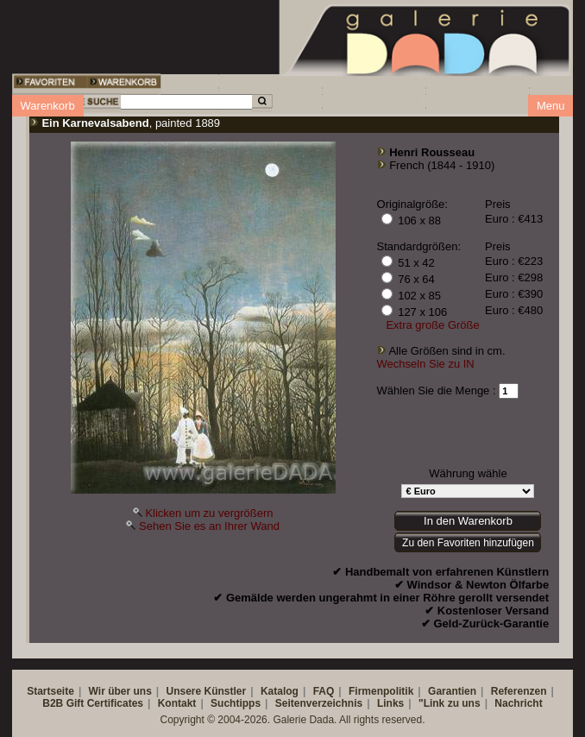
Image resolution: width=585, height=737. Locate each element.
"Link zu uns (449, 703)
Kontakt (177, 703)
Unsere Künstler (207, 691)
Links (390, 703)
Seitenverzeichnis (318, 703)
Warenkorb (48, 105)
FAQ (324, 691)
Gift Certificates (104, 703)
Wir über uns (120, 691)
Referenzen (519, 691)
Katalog (280, 691)
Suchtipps (236, 703)
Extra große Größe (432, 324)
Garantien (452, 691)
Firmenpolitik (381, 691)
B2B (52, 703)
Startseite (50, 691)
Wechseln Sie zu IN (426, 363)
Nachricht (518, 703)
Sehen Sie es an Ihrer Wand (209, 526)
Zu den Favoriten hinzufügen (468, 543)
